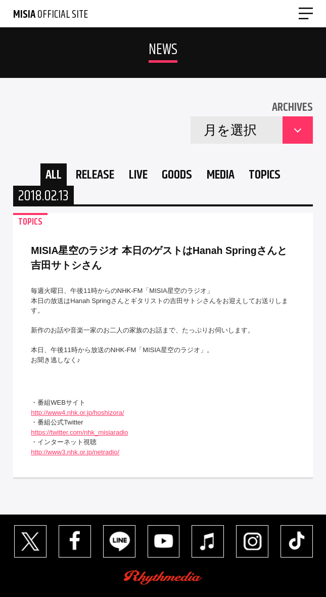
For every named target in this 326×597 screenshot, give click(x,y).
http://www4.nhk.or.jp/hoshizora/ (77, 412)
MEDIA (221, 175)
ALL (53, 175)
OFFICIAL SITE (50, 14)
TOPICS (265, 175)
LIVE (138, 175)
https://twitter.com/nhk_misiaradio (79, 432)
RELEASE (95, 175)
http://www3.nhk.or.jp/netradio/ (75, 452)
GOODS (177, 175)
